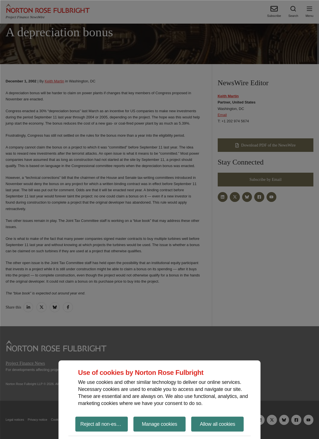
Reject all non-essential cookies (104, 424)
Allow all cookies (217, 424)
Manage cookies (159, 424)
